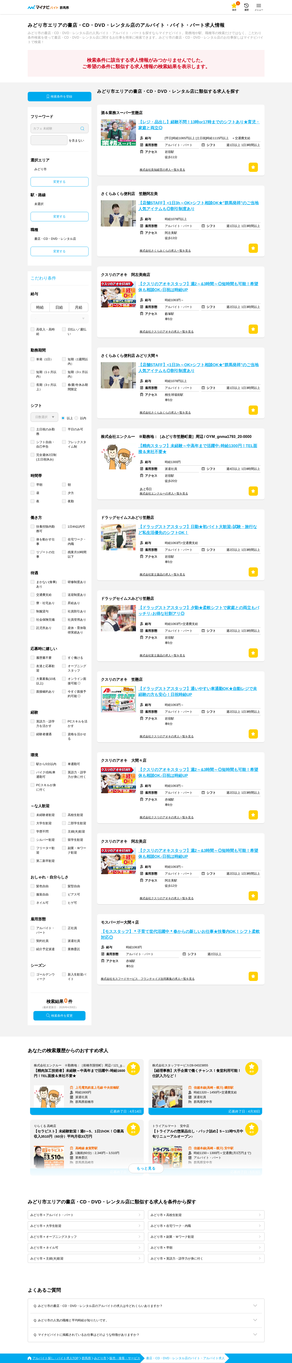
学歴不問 (42, 831)
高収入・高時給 (45, 332)
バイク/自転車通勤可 (46, 775)
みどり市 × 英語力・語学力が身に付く (206, 1258)
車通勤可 (74, 764)
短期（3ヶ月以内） (78, 374)
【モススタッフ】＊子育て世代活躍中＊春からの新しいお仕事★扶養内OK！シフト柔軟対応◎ (180, 934)
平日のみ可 (75, 429)
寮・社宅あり (45, 603)
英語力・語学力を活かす (45, 724)
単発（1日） (44, 359)
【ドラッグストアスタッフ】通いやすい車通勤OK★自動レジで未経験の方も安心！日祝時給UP (197, 691)
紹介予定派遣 (45, 949)
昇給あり (74, 603)
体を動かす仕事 (45, 542)
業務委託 (74, 949)
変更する (59, 181)
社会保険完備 (45, 619)
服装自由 (42, 894)
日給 (59, 307)
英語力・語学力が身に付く (77, 775)
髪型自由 (74, 886)
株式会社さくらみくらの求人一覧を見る (165, 250)
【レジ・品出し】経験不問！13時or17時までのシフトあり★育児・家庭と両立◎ (199, 125)
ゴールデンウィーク (45, 977)
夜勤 (71, 501)
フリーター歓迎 (45, 850)
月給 (78, 307)
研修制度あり (77, 582)
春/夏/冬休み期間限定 (78, 387)
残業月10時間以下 (77, 554)
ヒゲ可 (72, 902)
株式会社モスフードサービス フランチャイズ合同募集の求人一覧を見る (148, 978)
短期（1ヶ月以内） (46, 374)
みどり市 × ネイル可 (85, 1247)
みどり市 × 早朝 (206, 1247)
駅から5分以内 (46, 764)
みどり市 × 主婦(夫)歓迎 (85, 1258)
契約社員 (42, 941)
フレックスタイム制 (77, 444)
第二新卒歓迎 (45, 861)
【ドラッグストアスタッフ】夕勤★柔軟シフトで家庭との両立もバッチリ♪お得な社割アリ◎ (198, 611)
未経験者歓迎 (45, 815)
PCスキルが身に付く (46, 787)
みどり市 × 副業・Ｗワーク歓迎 (206, 1236)
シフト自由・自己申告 (45, 444)
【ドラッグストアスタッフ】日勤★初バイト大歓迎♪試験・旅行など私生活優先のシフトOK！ (197, 530)
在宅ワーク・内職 (77, 542)
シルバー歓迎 (45, 840)
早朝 (39, 484)
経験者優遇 (44, 734)
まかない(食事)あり (46, 584)
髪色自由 (42, 886)
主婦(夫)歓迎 (76, 831)
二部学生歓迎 (77, 823)
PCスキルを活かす (77, 724)
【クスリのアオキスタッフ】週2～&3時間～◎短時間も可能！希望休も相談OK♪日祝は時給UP (198, 287)
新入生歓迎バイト (77, 977)
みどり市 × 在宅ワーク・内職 (206, 1226)
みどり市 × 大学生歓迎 (85, 1226)
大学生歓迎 (44, 823)
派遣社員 (74, 941)
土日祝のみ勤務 (45, 432)
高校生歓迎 (75, 815)
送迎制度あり (77, 595)
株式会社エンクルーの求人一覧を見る (164, 493)
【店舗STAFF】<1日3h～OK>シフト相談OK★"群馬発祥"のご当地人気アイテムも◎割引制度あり (198, 206)
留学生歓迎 (75, 840)
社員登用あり (77, 619)
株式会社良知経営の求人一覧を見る (162, 169)
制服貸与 (42, 611)
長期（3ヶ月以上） (46, 387)
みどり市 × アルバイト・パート (85, 1215)
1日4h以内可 (76, 526)
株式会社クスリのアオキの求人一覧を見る (167, 331)
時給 (40, 307)
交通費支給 (44, 595)
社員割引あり (77, 611)
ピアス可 (74, 894)
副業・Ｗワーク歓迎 (77, 850)
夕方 (71, 493)
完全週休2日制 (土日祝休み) (46, 457)
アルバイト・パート (45, 930)
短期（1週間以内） (78, 361)
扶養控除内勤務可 (45, 529)
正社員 (72, 928)
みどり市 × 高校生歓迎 (206, 1215)
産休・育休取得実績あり (77, 630)
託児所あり (44, 628)
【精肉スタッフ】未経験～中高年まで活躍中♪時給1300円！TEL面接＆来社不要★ (197, 449)
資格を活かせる (77, 736)
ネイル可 (42, 902)
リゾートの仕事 (45, 554)
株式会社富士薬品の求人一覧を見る (162, 574)
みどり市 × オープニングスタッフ (85, 1236)
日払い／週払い (77, 332)
